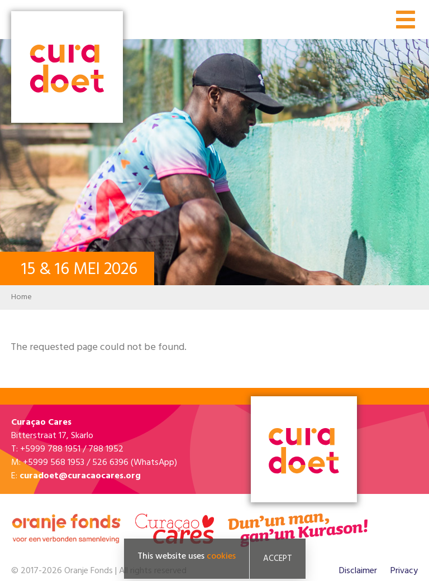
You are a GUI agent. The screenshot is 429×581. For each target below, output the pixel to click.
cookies (221, 556)
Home (21, 297)
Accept (277, 558)
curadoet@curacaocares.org (80, 476)
